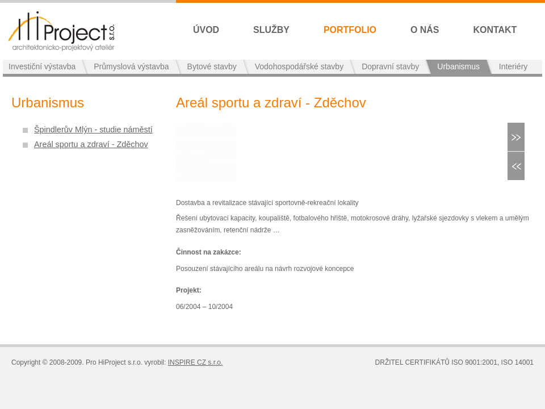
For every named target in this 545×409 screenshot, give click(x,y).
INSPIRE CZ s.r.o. (195, 362)
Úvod (206, 30)
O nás (424, 30)
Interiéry (513, 66)
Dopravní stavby (390, 66)
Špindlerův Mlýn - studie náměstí (93, 129)
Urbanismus (458, 66)
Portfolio (350, 30)
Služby (271, 30)
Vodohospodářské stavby (299, 66)
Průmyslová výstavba (131, 66)
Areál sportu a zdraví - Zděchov (91, 144)
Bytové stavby (212, 66)
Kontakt (495, 30)
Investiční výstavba (42, 66)
